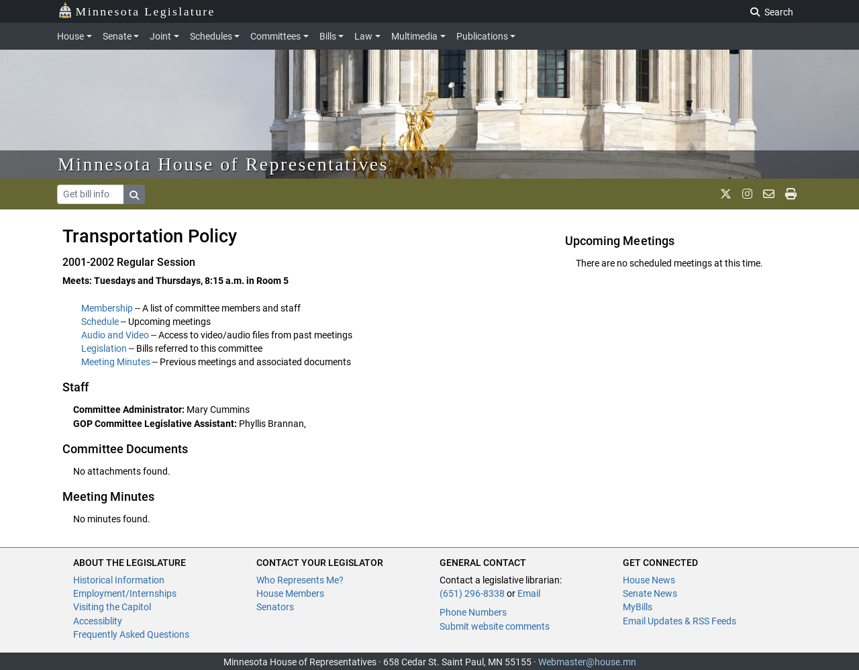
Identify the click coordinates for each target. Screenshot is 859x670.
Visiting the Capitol (112, 607)
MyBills (637, 607)
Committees (275, 36)
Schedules (211, 36)
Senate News (650, 593)
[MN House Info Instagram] (747, 194)
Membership (107, 308)
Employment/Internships (124, 593)
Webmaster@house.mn (587, 662)
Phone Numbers (473, 612)
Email (528, 593)
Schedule (100, 321)
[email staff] (769, 194)
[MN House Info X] (726, 194)
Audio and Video (115, 335)
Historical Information (118, 580)
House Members (290, 593)
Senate (117, 36)
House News (649, 580)
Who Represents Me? (300, 580)
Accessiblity (97, 621)
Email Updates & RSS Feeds (679, 621)
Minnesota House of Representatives (223, 164)
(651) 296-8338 (472, 593)
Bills (327, 36)
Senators (275, 607)
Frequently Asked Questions (131, 634)
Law (363, 36)
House (70, 36)
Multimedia (414, 36)
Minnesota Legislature (136, 10)
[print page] (791, 194)
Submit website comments (495, 626)
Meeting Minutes (115, 361)
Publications (482, 36)
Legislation (104, 348)
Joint (160, 36)
